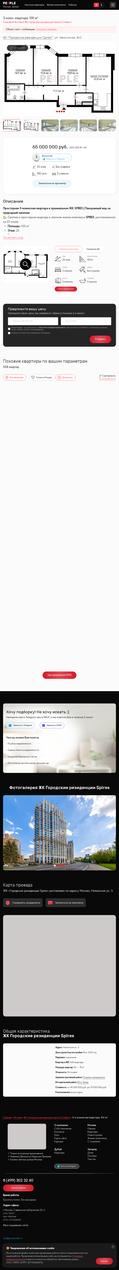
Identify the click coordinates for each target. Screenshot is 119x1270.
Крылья (68, 634)
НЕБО (66, 444)
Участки (91, 1159)
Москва (7, 6)
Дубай (15, 6)
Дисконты (65, 377)
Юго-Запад (82, 1082)
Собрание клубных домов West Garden (27, 539)
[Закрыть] (112, 1247)
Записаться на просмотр (52, 183)
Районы (73, 5)
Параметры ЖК (93, 249)
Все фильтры (14, 377)
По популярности (107, 379)
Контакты (59, 1132)
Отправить (100, 339)
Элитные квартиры (34, 5)
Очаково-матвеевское (94, 1077)
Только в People (41, 377)
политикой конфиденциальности (51, 328)
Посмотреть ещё (13, 237)
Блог (56, 1135)
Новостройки (94, 1135)
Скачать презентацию (65, 289)
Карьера (58, 1141)
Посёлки (92, 1156)
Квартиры (92, 1132)
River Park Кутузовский (17, 634)
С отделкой (93, 1141)
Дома (90, 1153)
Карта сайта (60, 1138)
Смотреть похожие (46, 29)
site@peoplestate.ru (12, 1238)
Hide (65, 539)
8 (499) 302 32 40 (18, 1181)
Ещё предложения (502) (59, 675)
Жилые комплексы (56, 5)
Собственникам (62, 1128)
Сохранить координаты (23, 903)
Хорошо (104, 1261)
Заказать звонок (18, 1188)
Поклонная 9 (13, 444)
